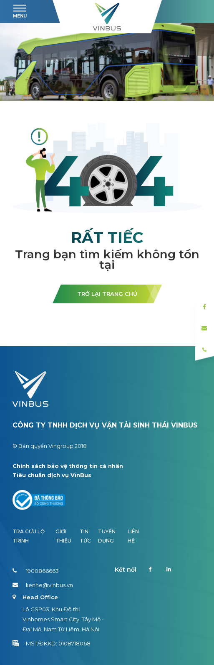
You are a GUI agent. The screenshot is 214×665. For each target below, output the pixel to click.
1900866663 (36, 571)
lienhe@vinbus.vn (43, 585)
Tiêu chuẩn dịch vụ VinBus (52, 475)
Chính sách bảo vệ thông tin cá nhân (68, 465)
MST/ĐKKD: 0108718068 (52, 643)
